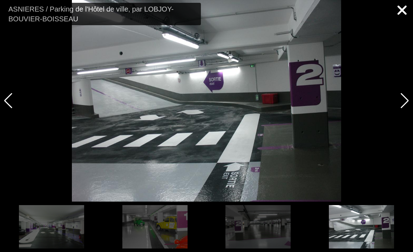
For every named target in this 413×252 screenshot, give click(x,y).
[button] (404, 100)
